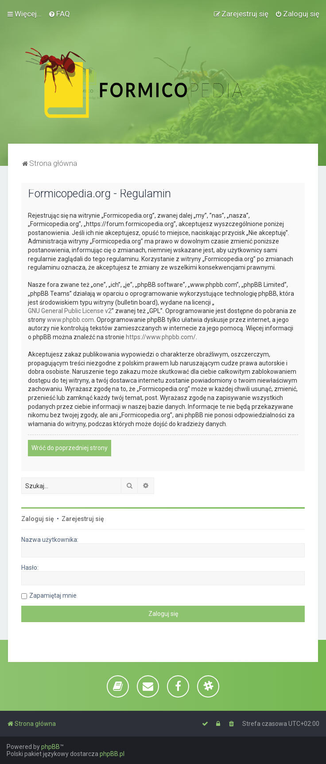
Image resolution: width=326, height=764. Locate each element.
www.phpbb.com (70, 319)
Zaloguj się (37, 518)
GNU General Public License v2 (70, 310)
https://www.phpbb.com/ (161, 337)
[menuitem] (59, 14)
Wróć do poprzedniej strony (69, 447)
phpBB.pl (112, 753)
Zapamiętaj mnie (53, 595)
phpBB (50, 746)
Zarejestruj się (83, 518)
